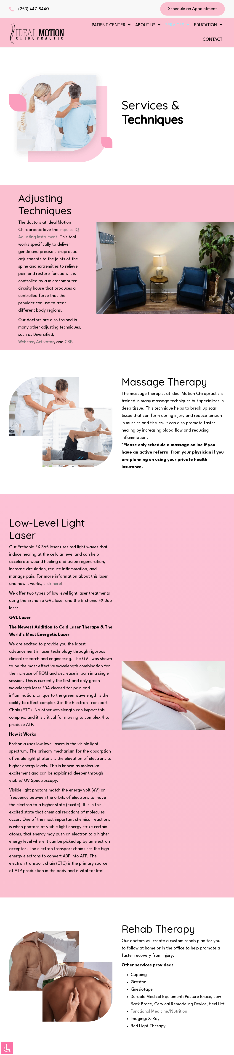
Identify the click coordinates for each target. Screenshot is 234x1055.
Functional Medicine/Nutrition (159, 1011)
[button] (192, 9)
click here (52, 584)
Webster (26, 342)
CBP (68, 342)
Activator (45, 342)
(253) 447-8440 (33, 9)
